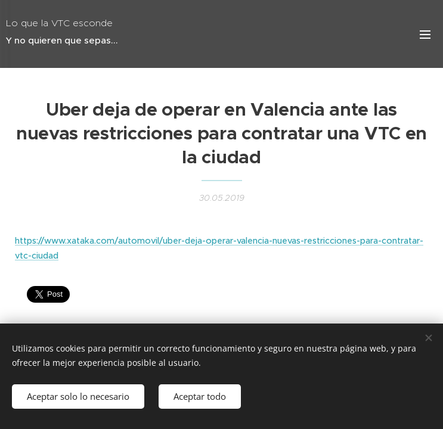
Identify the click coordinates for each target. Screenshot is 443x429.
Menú (425, 34)
